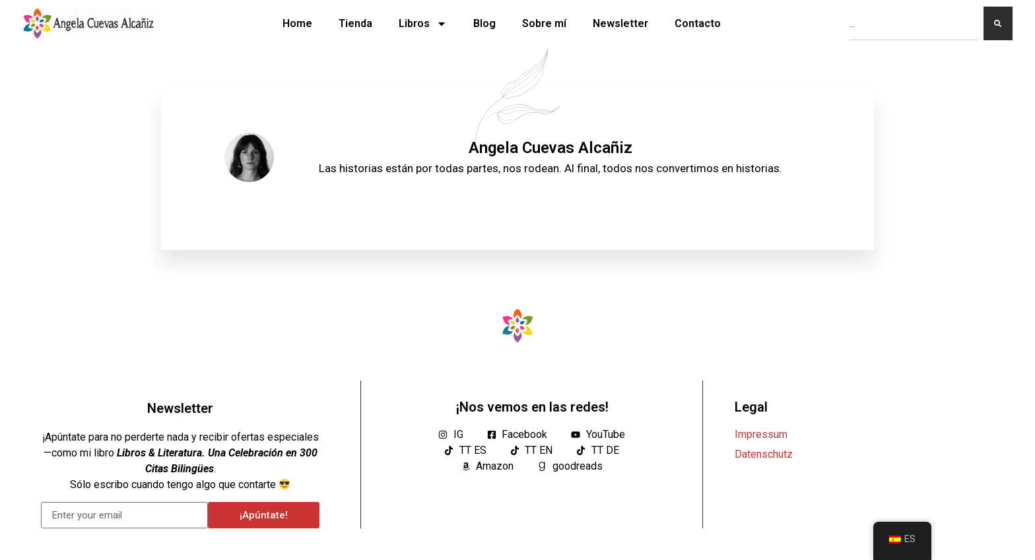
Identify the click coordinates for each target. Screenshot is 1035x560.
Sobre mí (544, 23)
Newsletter (620, 23)
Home (297, 23)
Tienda (355, 23)
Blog (484, 23)
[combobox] (914, 23)
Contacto (698, 23)
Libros (423, 24)
